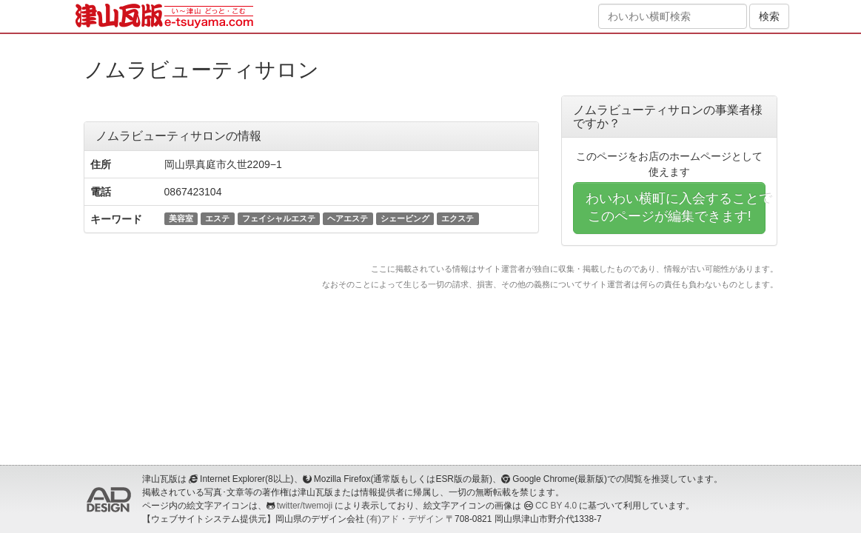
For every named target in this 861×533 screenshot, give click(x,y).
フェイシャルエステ (278, 218)
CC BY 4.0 (556, 505)
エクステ (457, 218)
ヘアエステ (347, 218)
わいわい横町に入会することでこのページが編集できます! (676, 207)
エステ (217, 218)
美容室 (181, 218)
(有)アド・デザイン (404, 519)
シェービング (405, 218)
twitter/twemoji (304, 505)
